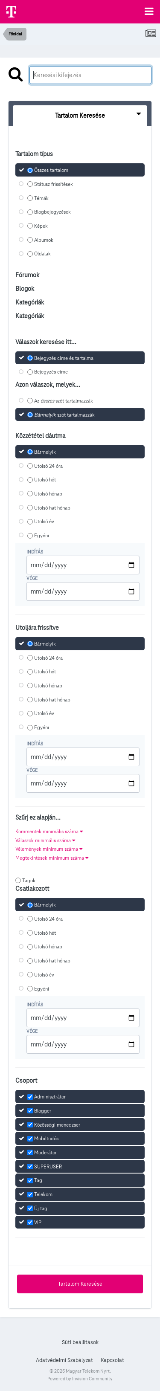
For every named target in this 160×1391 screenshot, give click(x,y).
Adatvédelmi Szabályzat (64, 1360)
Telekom (43, 1194)
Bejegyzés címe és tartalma (63, 358)
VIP (37, 1222)
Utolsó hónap (48, 493)
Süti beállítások (80, 1342)
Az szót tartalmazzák (63, 400)
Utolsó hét (45, 480)
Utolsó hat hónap (52, 507)
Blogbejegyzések (52, 212)
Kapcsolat (112, 1360)
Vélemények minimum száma (48, 849)
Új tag (40, 1208)
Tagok (28, 880)
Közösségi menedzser (57, 1124)
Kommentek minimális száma (49, 831)
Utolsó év (44, 522)
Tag (38, 1180)
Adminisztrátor (50, 1096)
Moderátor (45, 1152)
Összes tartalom (51, 170)
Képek (41, 226)
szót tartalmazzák (64, 415)
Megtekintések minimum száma (51, 858)
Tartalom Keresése (80, 1284)
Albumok (43, 240)
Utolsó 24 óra (48, 466)
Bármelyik (45, 452)
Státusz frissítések (53, 184)
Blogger (42, 1110)
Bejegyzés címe (51, 372)
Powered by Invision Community (80, 1379)
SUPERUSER (48, 1166)
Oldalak (42, 254)
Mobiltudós (46, 1139)
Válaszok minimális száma (45, 840)
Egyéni (41, 535)
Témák (41, 198)
